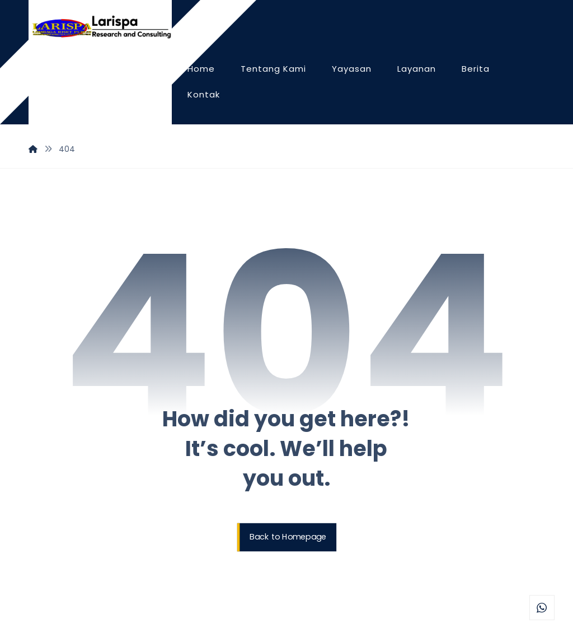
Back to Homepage (288, 537)
